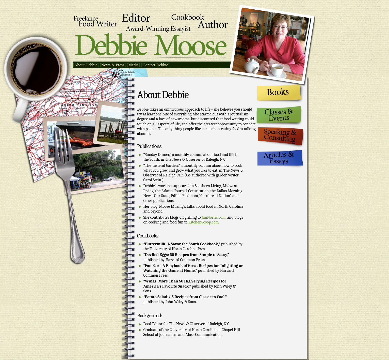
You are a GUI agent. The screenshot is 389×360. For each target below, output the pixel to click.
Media (133, 65)
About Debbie (85, 65)
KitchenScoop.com (203, 222)
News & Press (112, 65)
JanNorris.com (213, 217)
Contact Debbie (155, 65)
